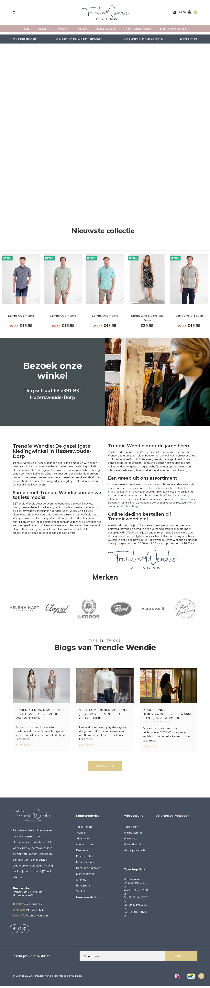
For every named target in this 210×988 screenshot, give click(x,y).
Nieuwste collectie (103, 230)
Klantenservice (85, 878)
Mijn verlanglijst (133, 848)
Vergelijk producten (135, 854)
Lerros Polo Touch (189, 318)
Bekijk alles (105, 770)
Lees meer (22, 743)
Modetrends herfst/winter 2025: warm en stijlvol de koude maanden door (167, 719)
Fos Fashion (156, 492)
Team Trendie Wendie (138, 30)
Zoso (136, 495)
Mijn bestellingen (134, 836)
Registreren (131, 831)
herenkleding (179, 474)
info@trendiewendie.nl (34, 919)
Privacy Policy (84, 860)
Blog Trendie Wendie (173, 30)
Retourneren (84, 889)
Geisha (169, 492)
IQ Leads (77, 980)
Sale (26, 30)
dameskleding (168, 459)
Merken (82, 30)
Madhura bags (129, 510)
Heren (63, 30)
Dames (44, 30)
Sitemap (81, 883)
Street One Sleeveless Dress (147, 320)
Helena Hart (182, 492)
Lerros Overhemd (21, 318)
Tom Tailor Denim (170, 499)
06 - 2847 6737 (35, 913)
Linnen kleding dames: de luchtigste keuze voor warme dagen (38, 718)
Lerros (152, 499)
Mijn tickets (130, 842)
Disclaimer (82, 854)
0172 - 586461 (33, 908)
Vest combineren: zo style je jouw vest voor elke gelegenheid (103, 718)
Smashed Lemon (118, 495)
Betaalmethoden (86, 866)
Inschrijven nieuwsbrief (31, 960)
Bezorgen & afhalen (88, 872)
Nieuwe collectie (105, 30)
